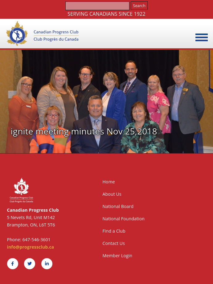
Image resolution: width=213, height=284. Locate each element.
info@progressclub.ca (30, 247)
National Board (118, 206)
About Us (112, 194)
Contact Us (114, 243)
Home (109, 182)
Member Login (118, 255)
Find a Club (114, 231)
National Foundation (124, 219)
